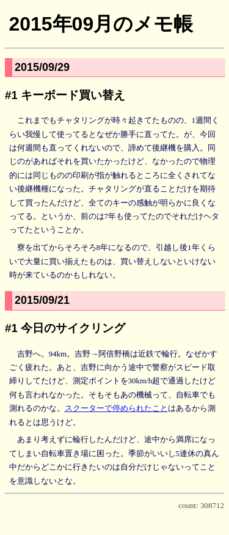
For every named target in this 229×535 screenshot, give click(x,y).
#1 (11, 95)
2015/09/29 (42, 67)
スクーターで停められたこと (116, 408)
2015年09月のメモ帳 (101, 24)
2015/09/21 (42, 300)
